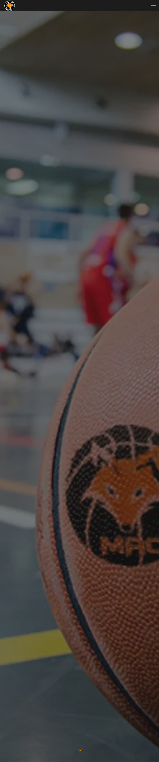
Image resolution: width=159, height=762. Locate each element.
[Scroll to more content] (79, 750)
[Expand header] (153, 5)
